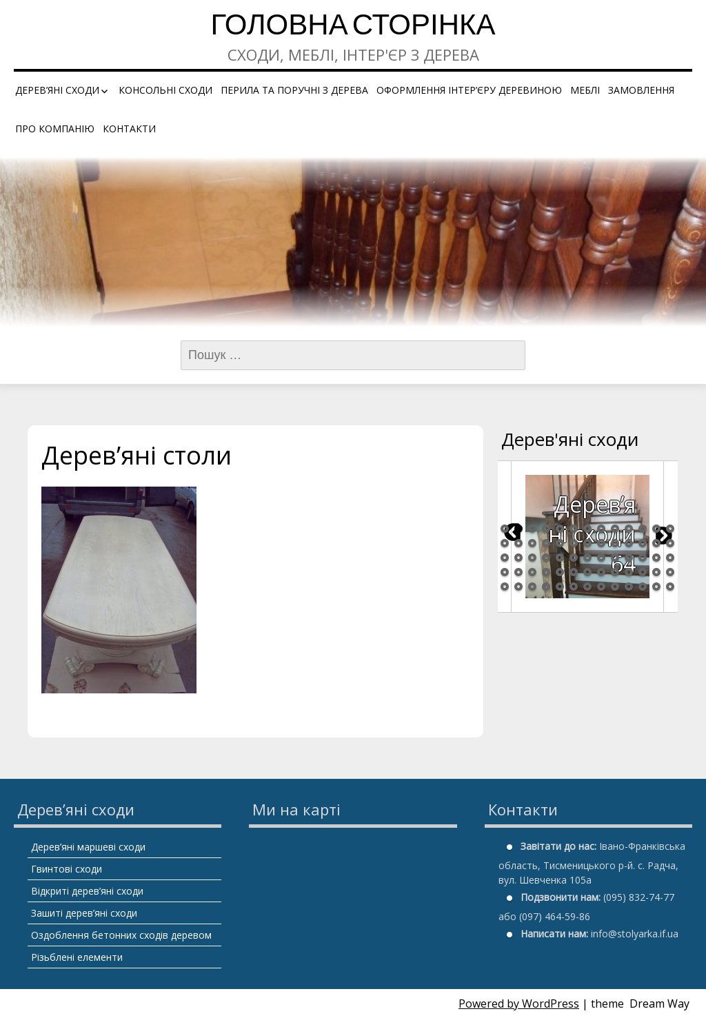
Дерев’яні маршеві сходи (88, 846)
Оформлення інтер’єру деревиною (469, 89)
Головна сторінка (352, 27)
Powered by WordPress (518, 1003)
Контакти (129, 128)
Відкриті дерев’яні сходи (87, 890)
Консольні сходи (165, 89)
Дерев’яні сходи (57, 89)
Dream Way (659, 1003)
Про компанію (54, 128)
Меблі (585, 89)
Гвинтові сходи (66, 868)
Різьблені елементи (77, 957)
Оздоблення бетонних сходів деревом (121, 934)
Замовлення (641, 89)
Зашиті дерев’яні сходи (84, 912)
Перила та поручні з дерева (294, 89)
